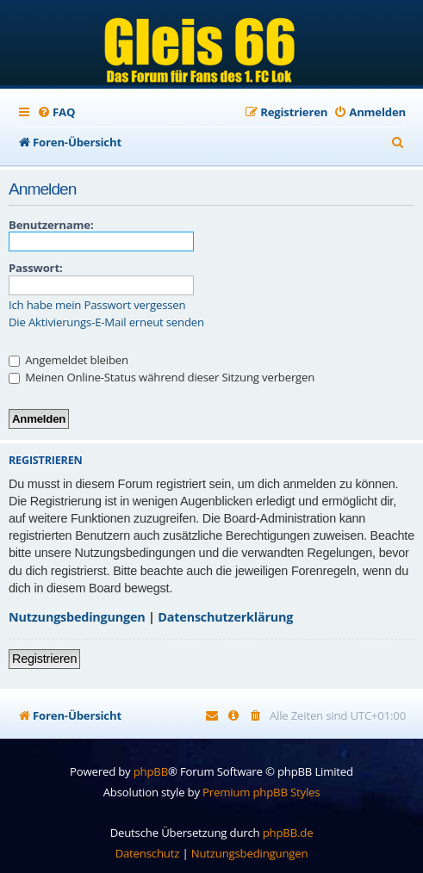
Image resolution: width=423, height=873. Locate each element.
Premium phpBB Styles (261, 792)
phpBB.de (288, 832)
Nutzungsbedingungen (77, 617)
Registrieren (44, 659)
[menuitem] (56, 112)
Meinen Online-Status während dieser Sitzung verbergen (161, 377)
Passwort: (35, 268)
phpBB (151, 771)
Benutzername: (51, 224)
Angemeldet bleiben (68, 360)
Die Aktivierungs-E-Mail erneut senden (106, 322)
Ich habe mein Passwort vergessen (97, 305)
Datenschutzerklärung (225, 617)
